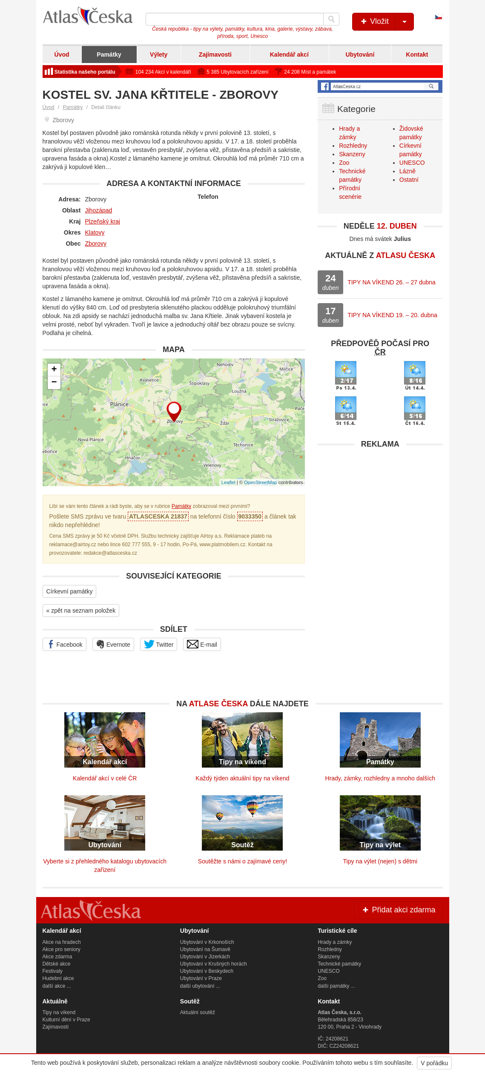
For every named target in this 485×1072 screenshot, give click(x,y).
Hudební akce (58, 978)
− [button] (54, 382)
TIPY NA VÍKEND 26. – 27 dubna (391, 282)
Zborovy (96, 243)
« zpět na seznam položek (81, 610)
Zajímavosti (215, 54)
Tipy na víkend (59, 1012)
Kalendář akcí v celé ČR (105, 778)
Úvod (62, 54)
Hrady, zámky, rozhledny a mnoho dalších (380, 778)
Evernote (113, 644)
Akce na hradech (62, 942)
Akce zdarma (57, 957)
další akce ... (57, 986)
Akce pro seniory (61, 949)
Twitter (159, 644)
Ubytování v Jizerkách (205, 957)
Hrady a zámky (335, 942)
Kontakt (417, 54)
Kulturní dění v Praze (66, 1020)
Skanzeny (352, 154)
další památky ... (336, 986)
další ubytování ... (200, 986)
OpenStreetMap (260, 482)
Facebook (64, 644)
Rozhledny (353, 145)
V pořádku (434, 1063)
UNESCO (412, 162)
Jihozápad (98, 210)
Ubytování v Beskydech (206, 971)
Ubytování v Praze (201, 978)
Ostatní (409, 179)
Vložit (386, 21)
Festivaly (53, 971)
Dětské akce (57, 964)
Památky (109, 54)
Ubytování (360, 54)
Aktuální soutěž (197, 1012)
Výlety (158, 54)
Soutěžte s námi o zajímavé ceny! (242, 861)
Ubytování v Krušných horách (213, 964)
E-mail (202, 644)
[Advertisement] (380, 506)
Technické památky (339, 964)
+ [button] (54, 370)
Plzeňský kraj (102, 221)
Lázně (407, 171)
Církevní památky (69, 591)
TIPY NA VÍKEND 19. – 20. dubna (392, 315)
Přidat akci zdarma (398, 910)
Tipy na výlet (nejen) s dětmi (380, 861)
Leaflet (228, 482)
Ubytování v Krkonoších (207, 942)
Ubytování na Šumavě (205, 949)
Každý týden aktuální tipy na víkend (242, 778)
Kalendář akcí (289, 54)
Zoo (344, 162)
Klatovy (95, 232)
